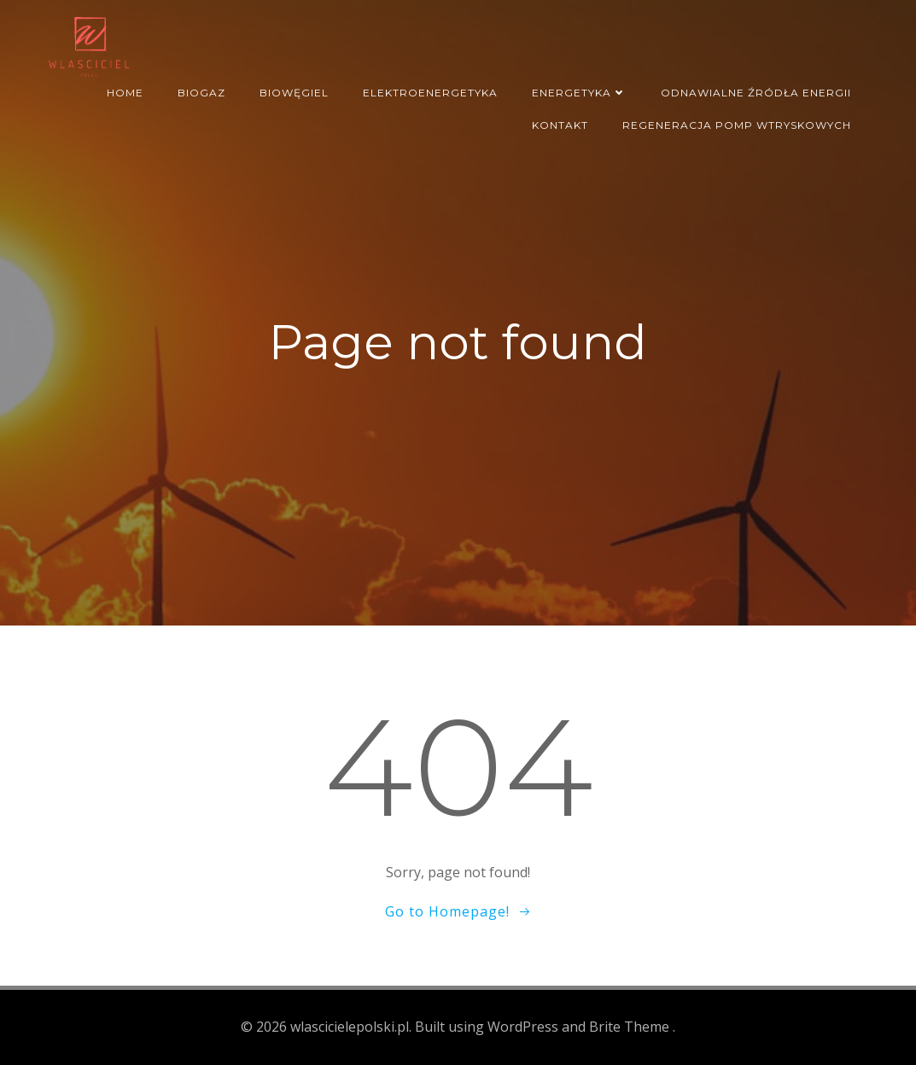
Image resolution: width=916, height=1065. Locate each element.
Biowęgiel (294, 92)
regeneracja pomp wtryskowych (736, 125)
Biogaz (201, 92)
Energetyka (579, 92)
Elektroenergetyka (430, 92)
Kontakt (560, 125)
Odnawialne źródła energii (756, 92)
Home (125, 92)
